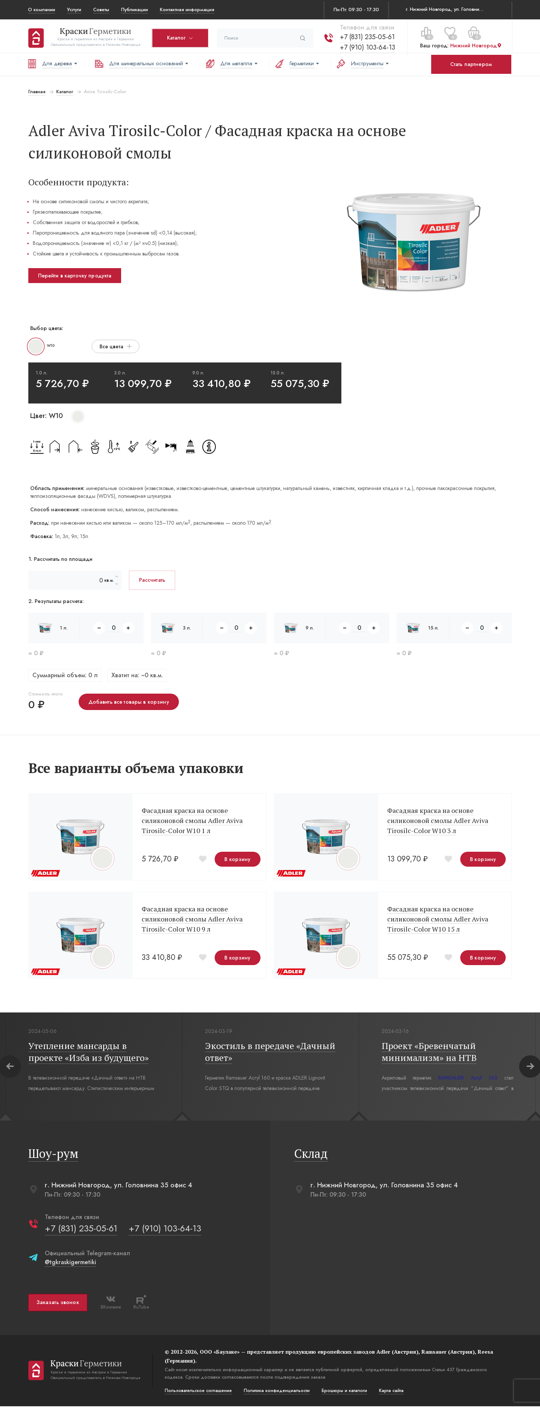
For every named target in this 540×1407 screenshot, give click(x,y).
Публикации (134, 9)
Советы (101, 9)
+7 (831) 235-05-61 (367, 35)
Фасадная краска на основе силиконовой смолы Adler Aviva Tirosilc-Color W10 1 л (191, 821)
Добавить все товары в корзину (128, 702)
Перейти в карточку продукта (74, 275)
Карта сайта (391, 1391)
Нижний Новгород (476, 44)
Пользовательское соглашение (197, 1391)
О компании (41, 9)
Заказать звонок (57, 1303)
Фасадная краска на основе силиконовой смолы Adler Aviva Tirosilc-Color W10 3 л (437, 821)
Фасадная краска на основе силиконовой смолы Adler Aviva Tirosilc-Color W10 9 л (191, 919)
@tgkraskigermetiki (70, 1263)
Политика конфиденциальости (276, 1391)
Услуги (74, 9)
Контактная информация (187, 9)
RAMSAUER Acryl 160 (467, 1078)
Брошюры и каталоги (344, 1391)
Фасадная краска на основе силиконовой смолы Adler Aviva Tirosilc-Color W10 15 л (437, 919)
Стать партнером (471, 64)
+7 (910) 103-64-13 (367, 46)
